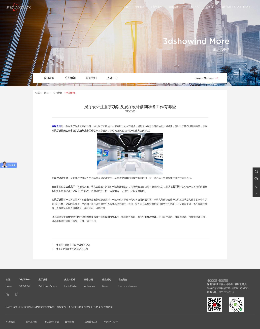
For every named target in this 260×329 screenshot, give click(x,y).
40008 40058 (217, 280)
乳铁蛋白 (10, 322)
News (106, 280)
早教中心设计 (111, 322)
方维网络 (108, 307)
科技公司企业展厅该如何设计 (75, 245)
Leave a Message (207, 77)
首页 (126, 6)
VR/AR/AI (25, 280)
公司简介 (49, 77)
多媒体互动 (156, 6)
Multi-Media (70, 280)
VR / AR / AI (192, 6)
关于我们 (210, 6)
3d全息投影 (31, 322)
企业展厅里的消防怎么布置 (74, 249)
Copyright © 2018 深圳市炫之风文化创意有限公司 (32, 307)
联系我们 (91, 77)
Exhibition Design (47, 280)
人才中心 (112, 77)
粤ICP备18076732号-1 (80, 307)
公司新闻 (70, 77)
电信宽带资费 (52, 322)
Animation (89, 280)
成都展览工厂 (91, 322)
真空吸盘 (69, 322)
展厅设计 (139, 6)
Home (9, 280)
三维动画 (173, 6)
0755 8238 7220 (226, 292)
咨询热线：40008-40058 (236, 6)
